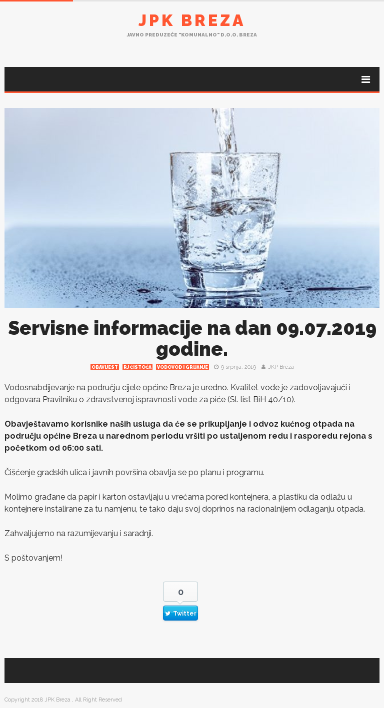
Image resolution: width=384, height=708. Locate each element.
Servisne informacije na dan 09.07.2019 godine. (192, 338)
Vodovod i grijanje (182, 367)
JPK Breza (192, 20)
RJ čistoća (138, 367)
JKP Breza (281, 367)
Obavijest (105, 367)
